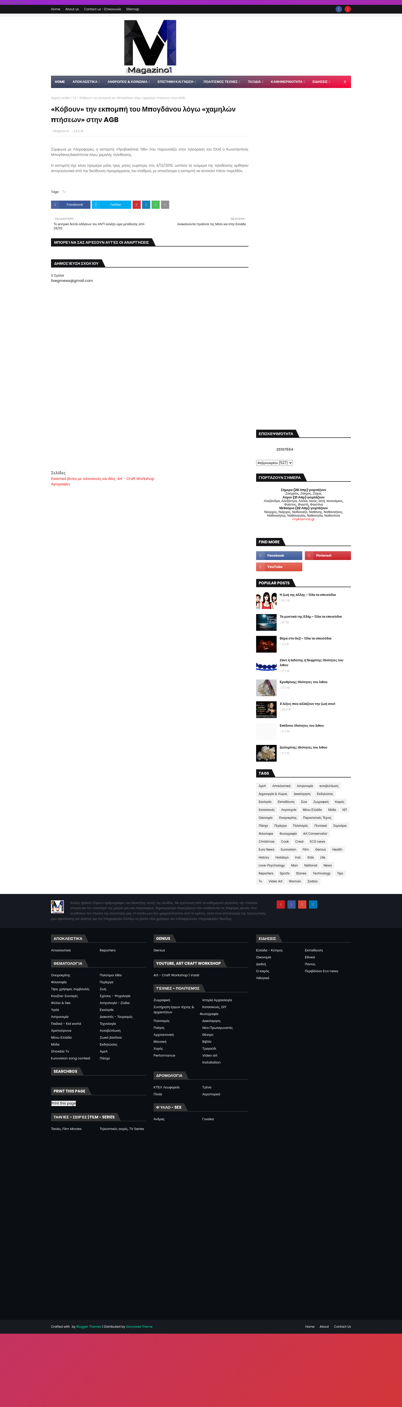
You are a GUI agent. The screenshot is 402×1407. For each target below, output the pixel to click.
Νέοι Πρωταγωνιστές (217, 1027)
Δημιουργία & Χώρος (273, 794)
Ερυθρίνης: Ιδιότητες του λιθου (303, 682)
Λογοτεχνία (288, 810)
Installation (211, 1062)
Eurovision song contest (70, 1058)
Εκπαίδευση (286, 802)
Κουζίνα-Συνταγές (64, 995)
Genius (320, 849)
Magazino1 (61, 131)
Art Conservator (315, 833)
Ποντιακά (321, 825)
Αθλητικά (262, 978)
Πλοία (158, 1094)
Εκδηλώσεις (325, 794)
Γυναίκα (208, 1119)
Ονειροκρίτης (288, 817)
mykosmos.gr (303, 519)
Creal (299, 841)
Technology (322, 873)
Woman (295, 881)
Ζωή (103, 989)
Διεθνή (261, 964)
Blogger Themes (88, 1326)
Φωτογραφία (288, 833)
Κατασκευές (267, 810)
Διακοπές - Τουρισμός (116, 1016)
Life (322, 857)
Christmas (267, 841)
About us (72, 9)
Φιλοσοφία (59, 982)
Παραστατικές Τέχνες (317, 817)
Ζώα (304, 802)
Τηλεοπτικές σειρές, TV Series (122, 1128)
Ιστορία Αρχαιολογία (217, 1000)
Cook (285, 841)
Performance (164, 1055)
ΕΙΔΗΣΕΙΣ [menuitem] (320, 81)
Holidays (282, 857)
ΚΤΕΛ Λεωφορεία (166, 1087)
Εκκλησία (265, 802)
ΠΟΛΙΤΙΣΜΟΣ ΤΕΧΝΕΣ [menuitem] (221, 81)
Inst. (298, 857)
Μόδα (332, 810)
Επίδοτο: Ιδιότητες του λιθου (302, 725)
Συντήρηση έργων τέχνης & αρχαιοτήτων (174, 1010)
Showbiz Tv (60, 1051)
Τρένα (206, 1087)
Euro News (266, 849)
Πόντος (310, 964)
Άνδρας (159, 1119)
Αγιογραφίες (60, 484)
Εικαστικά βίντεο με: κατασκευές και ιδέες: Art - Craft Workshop (102, 478)
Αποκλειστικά (281, 786)
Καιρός (340, 802)
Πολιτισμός (300, 825)
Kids (311, 857)
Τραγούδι (209, 1048)
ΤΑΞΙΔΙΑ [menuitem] (254, 81)
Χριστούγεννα (61, 1030)
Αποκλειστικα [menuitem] (85, 81)
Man (294, 865)
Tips (340, 873)
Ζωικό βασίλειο (111, 1037)
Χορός (158, 1048)
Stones (301, 873)
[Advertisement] (149, 434)
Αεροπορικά (211, 1094)
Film (306, 849)
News (328, 865)
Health (337, 849)
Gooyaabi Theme (139, 1326)
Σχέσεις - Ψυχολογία (115, 995)
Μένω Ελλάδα (312, 810)
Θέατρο (207, 1034)
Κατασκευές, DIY (214, 1007)
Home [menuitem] (60, 81)
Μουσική (160, 1041)
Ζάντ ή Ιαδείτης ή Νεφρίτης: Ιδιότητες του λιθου (311, 663)
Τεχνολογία (108, 1023)
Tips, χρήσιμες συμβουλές (70, 989)
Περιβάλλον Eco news (321, 971)
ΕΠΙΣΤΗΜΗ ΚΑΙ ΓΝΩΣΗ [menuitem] (176, 81)
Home (55, 9)
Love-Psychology (272, 865)
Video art (209, 1055)
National (310, 865)
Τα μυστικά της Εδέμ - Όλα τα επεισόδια (311, 616)
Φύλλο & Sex (61, 1002)
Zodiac (312, 881)
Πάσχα (263, 825)
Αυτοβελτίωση (110, 1030)
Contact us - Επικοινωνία (102, 9)
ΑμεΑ (262, 786)
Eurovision (288, 849)
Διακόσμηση (302, 794)
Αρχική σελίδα (60, 98)
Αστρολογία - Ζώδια (114, 1002)
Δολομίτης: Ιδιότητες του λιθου (303, 747)
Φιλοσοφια (266, 833)
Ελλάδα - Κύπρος (269, 950)
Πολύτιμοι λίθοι (111, 975)
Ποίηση (159, 1027)
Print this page (64, 1103)
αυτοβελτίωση (328, 786)
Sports (285, 873)
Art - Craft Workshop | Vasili (176, 975)
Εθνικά (310, 957)
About (324, 1326)
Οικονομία (266, 817)
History (264, 857)
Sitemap (132, 9)
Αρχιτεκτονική (164, 1034)
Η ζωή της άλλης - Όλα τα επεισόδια (308, 594)
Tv (74, 98)
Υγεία (55, 1009)
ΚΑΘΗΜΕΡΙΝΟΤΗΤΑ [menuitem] (287, 81)
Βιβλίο (207, 1041)
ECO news (317, 841)
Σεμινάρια (340, 825)
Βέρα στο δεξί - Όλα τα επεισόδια (305, 638)
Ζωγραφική (321, 802)
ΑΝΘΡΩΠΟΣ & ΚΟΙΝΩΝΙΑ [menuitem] (127, 81)
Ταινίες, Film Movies (66, 1128)
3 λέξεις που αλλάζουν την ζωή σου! (307, 703)
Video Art (275, 881)
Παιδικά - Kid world (66, 1023)
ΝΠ (345, 810)
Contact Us (342, 1326)
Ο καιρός (262, 971)
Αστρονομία (305, 786)
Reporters (266, 873)
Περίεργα (280, 825)
